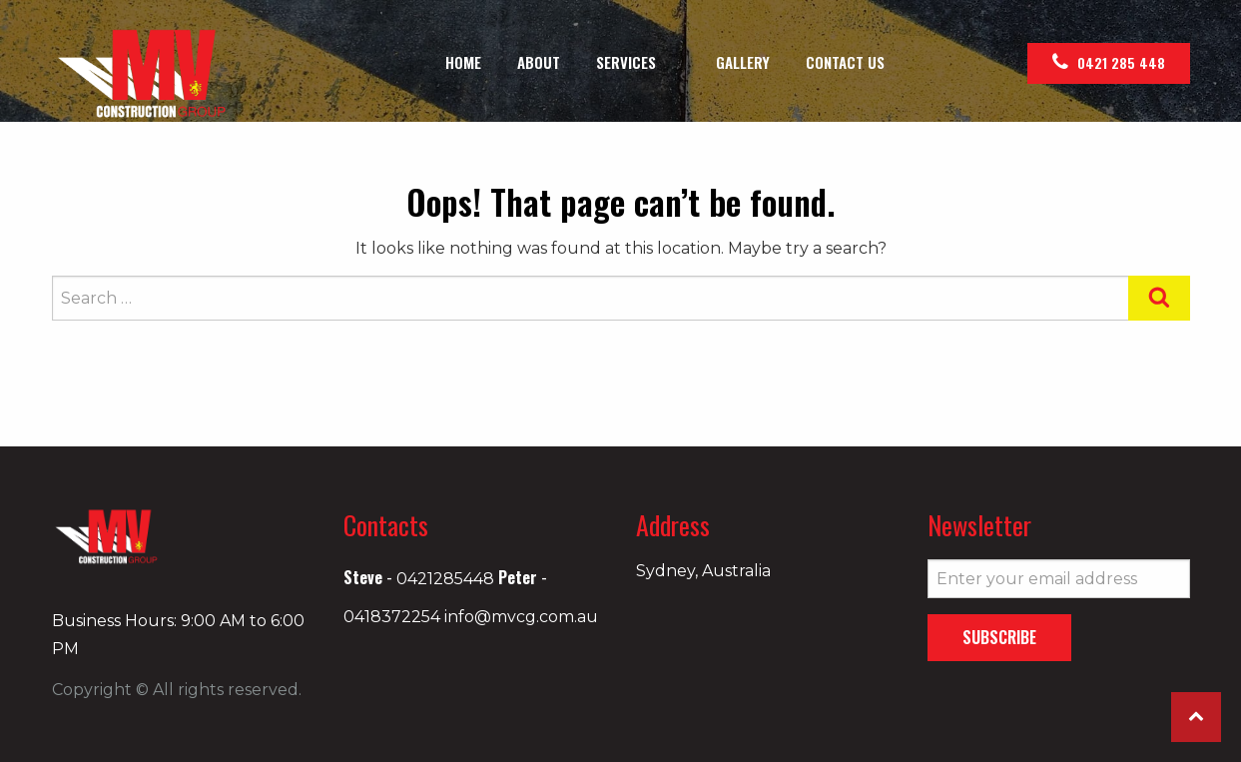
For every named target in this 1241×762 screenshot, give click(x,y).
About (538, 64)
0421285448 (445, 578)
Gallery (743, 64)
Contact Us (845, 64)
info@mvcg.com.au (521, 616)
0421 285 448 (1108, 62)
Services (626, 64)
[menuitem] (463, 62)
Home (463, 64)
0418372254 (391, 616)
